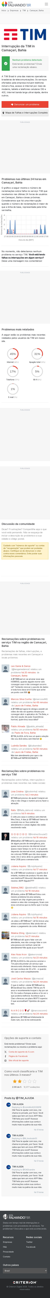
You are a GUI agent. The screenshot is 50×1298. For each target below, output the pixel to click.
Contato (6, 1256)
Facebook (30, 1247)
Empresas (14, 10)
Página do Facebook (18, 1056)
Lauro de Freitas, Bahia (26, 705)
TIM (24, 10)
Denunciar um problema (25, 104)
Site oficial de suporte (19, 1060)
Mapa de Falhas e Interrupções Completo (25, 112)
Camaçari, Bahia (19, 675)
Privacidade (8, 1251)
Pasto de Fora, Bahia (25, 732)
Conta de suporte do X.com (21, 1052)
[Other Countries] (25, 1270)
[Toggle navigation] (46, 4)
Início (4, 10)
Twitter (29, 1242)
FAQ (5, 1247)
